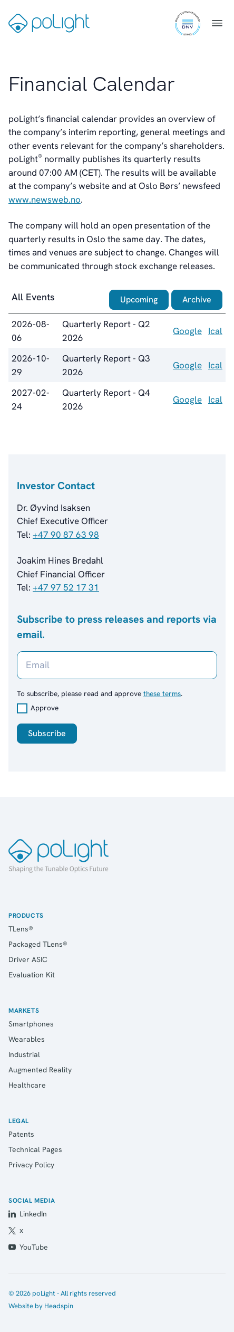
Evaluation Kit (31, 974)
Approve (44, 707)
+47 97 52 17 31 (66, 587)
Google (187, 331)
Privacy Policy (31, 1164)
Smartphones (31, 1024)
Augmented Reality (40, 1069)
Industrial (24, 1054)
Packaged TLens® (37, 944)
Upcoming (139, 299)
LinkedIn (27, 1214)
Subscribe (47, 733)
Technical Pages (35, 1149)
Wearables (26, 1039)
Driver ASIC (27, 959)
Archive (196, 299)
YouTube (28, 1247)
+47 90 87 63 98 (66, 534)
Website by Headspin (40, 1305)
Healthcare (27, 1085)
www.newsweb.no (44, 199)
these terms (162, 693)
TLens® (20, 929)
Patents (21, 1134)
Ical (215, 331)
